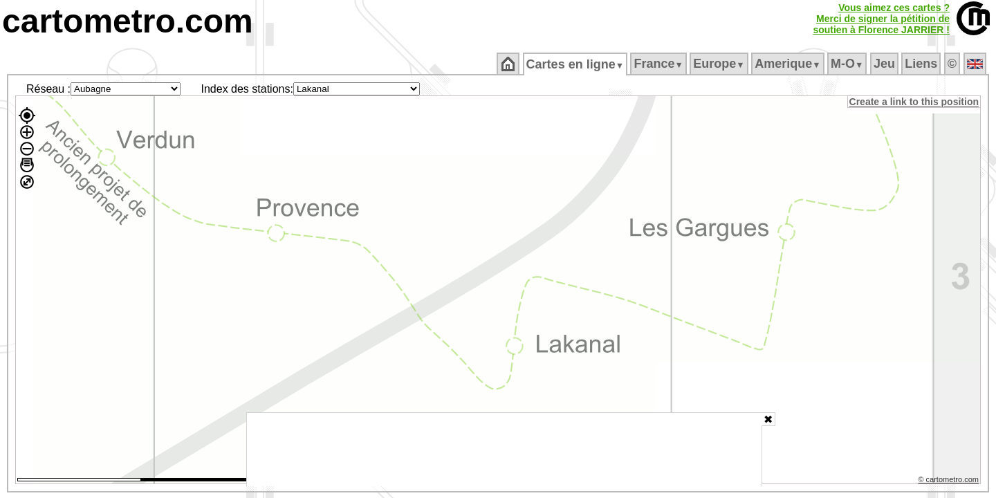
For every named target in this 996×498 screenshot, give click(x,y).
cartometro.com (127, 21)
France (659, 64)
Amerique (789, 64)
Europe (720, 64)
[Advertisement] (504, 449)
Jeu (885, 64)
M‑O (848, 64)
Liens (922, 64)
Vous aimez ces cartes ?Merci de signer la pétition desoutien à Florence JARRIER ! (881, 18)
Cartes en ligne (576, 64)
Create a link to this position (914, 101)
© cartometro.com (949, 481)
